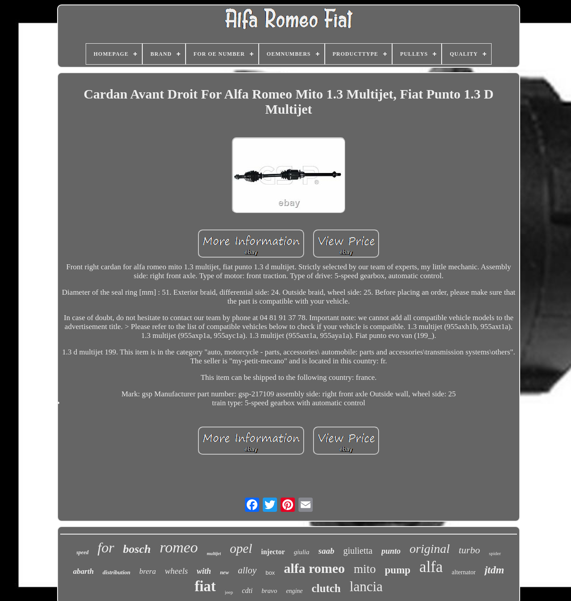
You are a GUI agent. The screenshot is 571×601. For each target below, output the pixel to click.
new (224, 572)
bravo (269, 590)
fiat (205, 586)
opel (241, 548)
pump (398, 570)
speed (82, 552)
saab (327, 551)
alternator (464, 572)
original (430, 549)
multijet (214, 553)
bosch (137, 549)
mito (365, 569)
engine (294, 591)
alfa (431, 567)
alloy (247, 570)
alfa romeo (314, 568)
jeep (229, 592)
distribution (116, 572)
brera (147, 571)
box (270, 572)
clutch (326, 588)
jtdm (494, 570)
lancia (366, 586)
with (204, 571)
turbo (469, 550)
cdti (247, 590)
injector (273, 552)
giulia (302, 552)
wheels (176, 571)
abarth (83, 571)
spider (495, 553)
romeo (179, 547)
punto (391, 551)
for (106, 547)
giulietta (357, 551)
